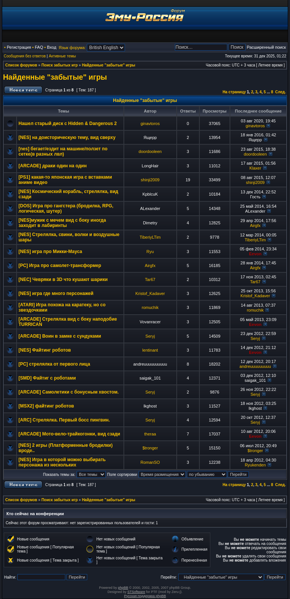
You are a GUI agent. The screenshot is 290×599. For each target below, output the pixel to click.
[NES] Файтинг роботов (45, 350)
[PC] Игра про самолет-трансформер (60, 265)
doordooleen (150, 151)
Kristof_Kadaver (150, 293)
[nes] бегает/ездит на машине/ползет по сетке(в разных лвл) (63, 151)
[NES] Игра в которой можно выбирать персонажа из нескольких (62, 462)
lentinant (150, 350)
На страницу (234, 92)
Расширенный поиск (266, 47)
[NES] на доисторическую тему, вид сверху (67, 137)
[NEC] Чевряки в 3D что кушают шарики (63, 279)
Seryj (150, 336)
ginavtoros (150, 123)
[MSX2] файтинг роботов (46, 406)
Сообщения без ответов (25, 56)
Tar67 (150, 279)
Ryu (150, 251)
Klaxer (255, 168)
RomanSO (150, 462)
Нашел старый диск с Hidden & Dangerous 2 (68, 123)
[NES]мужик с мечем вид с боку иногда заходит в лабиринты (62, 223)
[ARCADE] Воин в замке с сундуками (60, 336)
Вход (51, 47)
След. (280, 92)
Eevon (255, 254)
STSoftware (136, 592)
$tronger (150, 448)
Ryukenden (255, 465)
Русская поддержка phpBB (145, 596)
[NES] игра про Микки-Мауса (50, 251)
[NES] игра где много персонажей (56, 293)
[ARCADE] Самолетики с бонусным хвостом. (69, 392)
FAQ (39, 47)
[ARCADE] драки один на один (52, 165)
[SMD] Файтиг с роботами (47, 378)
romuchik (150, 307)
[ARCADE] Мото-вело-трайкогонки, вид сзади (69, 434)
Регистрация (19, 47)
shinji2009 (150, 180)
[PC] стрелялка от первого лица (54, 364)
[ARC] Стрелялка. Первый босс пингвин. (64, 420)
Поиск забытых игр (60, 65)
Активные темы (62, 56)
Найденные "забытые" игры (108, 65)
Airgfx (255, 225)
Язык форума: (72, 47)
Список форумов (21, 65)
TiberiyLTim (150, 237)
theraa (150, 434)
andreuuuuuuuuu (255, 366)
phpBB (123, 588)
